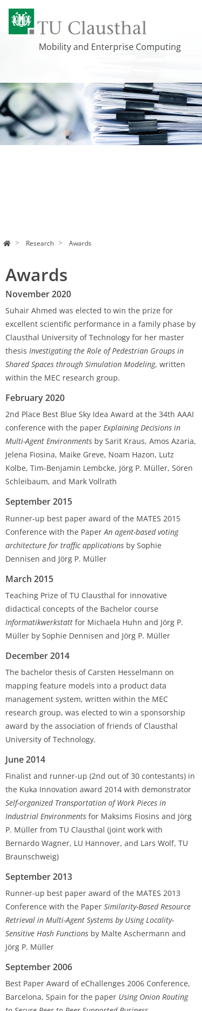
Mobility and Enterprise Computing (110, 47)
